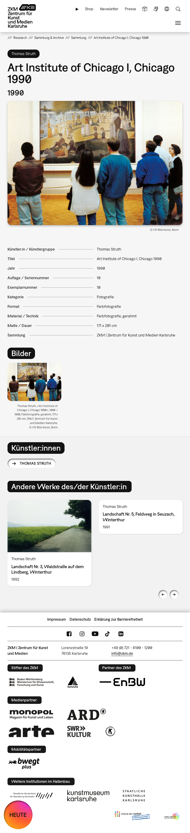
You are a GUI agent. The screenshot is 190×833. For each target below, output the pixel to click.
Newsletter (109, 9)
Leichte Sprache (144, 9)
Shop (89, 9)
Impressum (56, 619)
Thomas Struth (35, 463)
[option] (36, 397)
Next (174, 594)
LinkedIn (120, 634)
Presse (130, 9)
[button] (95, 163)
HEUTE (18, 814)
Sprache (166, 9)
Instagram (82, 634)
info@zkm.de (122, 653)
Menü (177, 23)
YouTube (95, 634)
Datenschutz (80, 619)
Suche (177, 9)
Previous (163, 594)
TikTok (107, 634)
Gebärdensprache (155, 9)
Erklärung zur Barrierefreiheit (118, 619)
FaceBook (69, 634)
